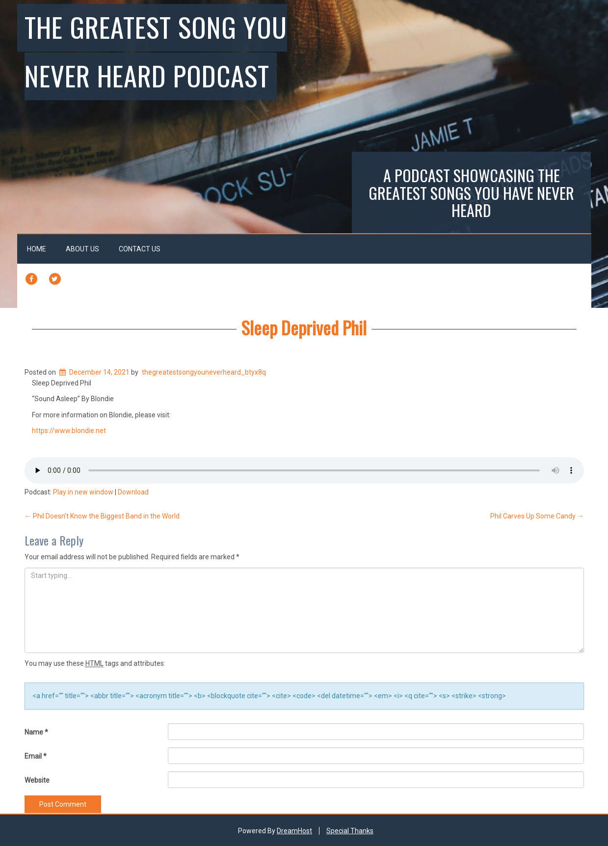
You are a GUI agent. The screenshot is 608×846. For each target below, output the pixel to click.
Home (36, 249)
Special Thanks (349, 831)
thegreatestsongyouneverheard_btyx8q (204, 372)
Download (133, 492)
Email (36, 756)
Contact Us (139, 249)
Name (36, 732)
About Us (82, 249)
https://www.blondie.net (69, 431)
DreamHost (294, 831)
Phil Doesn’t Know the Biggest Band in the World (102, 516)
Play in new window (83, 492)
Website (37, 780)
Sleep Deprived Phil (304, 327)
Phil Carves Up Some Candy (537, 516)
